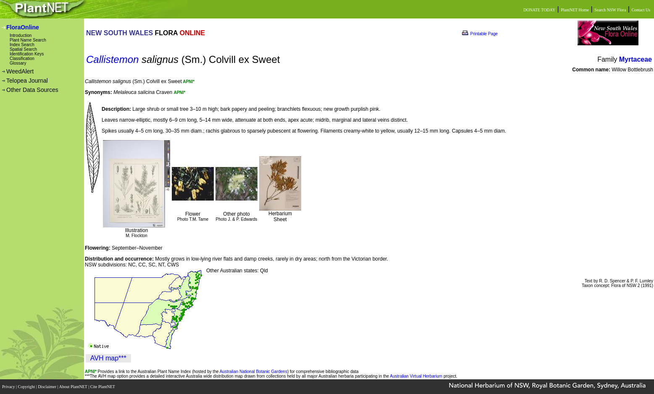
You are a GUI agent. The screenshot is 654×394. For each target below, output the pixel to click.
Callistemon (112, 59)
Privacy (9, 386)
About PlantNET (73, 386)
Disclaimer (47, 386)
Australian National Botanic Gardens (253, 371)
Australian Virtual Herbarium (416, 376)
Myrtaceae (635, 59)
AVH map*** (108, 358)
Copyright (27, 386)
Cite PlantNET (103, 386)
